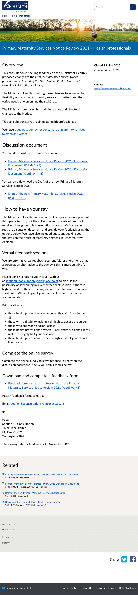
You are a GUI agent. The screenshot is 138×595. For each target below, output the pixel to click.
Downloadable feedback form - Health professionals (31, 501)
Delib (28, 587)
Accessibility (69, 587)
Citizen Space (13, 587)
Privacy (112, 587)
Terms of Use (86, 587)
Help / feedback (127, 587)
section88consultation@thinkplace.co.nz (37, 403)
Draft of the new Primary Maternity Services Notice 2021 (33, 492)
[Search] (133, 7)
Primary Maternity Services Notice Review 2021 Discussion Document (40, 474)
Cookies (100, 587)
